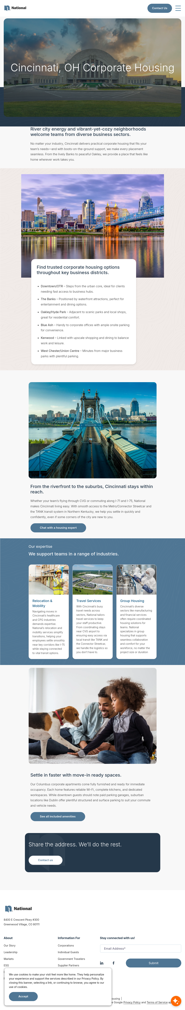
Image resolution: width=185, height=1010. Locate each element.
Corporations (66, 945)
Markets (9, 958)
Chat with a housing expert (58, 527)
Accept (23, 996)
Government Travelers (71, 958)
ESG (6, 965)
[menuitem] (15, 8)
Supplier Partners (68, 965)
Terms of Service (157, 1002)
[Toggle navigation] (178, 8)
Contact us (45, 860)
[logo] (18, 909)
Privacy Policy (132, 1002)
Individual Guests (68, 952)
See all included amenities (58, 816)
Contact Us (159, 8)
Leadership (10, 952)
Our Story (9, 945)
